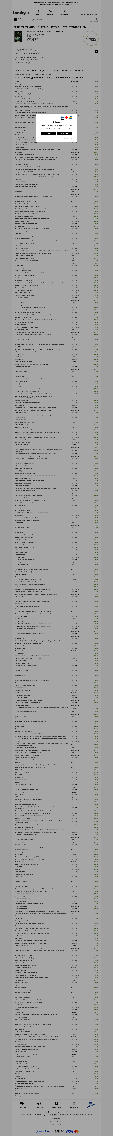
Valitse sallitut (64, 133)
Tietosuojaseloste (67, 138)
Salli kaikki (48, 133)
